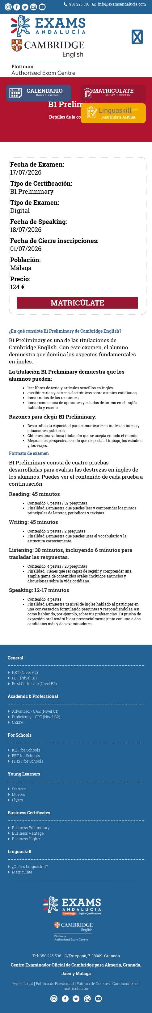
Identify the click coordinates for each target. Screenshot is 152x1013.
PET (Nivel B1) (24, 677)
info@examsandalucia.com (119, 4)
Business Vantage (28, 833)
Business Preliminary (31, 827)
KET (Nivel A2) (25, 672)
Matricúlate (22, 871)
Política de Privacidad (55, 983)
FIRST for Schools (27, 761)
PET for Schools (26, 755)
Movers (18, 794)
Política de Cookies (93, 983)
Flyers (17, 799)
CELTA (17, 722)
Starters (19, 788)
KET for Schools (26, 750)
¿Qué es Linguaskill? (30, 866)
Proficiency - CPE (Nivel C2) (36, 716)
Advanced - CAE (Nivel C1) (35, 711)
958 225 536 (76, 4)
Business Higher (26, 838)
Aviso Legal (23, 983)
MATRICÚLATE (77, 303)
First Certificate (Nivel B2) (34, 683)
